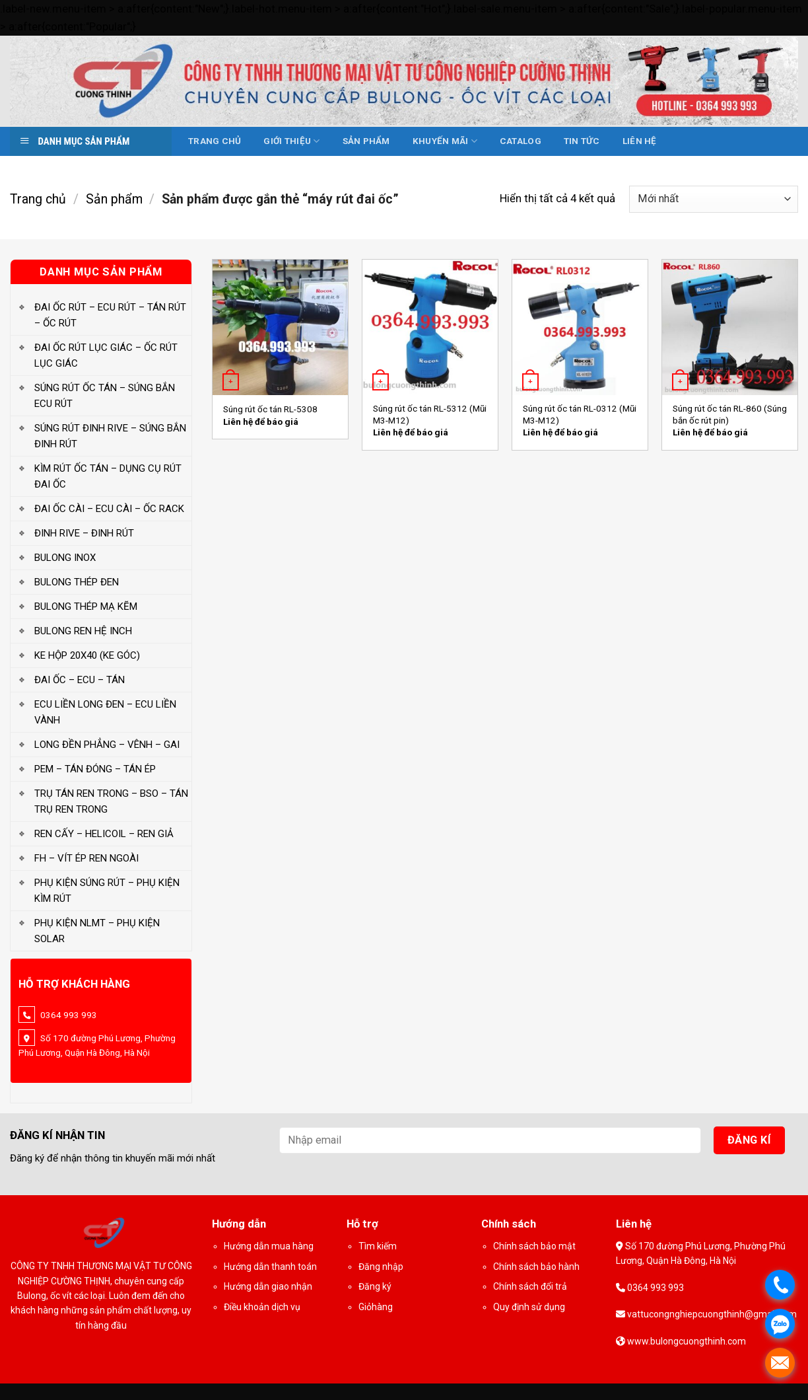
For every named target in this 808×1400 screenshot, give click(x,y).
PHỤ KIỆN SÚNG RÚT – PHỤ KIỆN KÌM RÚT (107, 890)
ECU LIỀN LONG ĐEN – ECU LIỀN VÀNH (105, 712)
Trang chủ (214, 141)
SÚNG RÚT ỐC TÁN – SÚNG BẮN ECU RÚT (104, 396)
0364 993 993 (654, 1287)
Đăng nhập (380, 1266)
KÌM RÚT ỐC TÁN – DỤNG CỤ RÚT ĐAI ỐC (108, 476)
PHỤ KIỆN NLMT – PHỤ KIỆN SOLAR (97, 931)
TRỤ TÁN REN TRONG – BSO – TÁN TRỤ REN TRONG (111, 801)
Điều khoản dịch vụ (262, 1307)
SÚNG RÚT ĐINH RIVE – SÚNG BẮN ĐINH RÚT (110, 436)
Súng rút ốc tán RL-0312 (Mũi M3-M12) (579, 414)
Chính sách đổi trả (530, 1286)
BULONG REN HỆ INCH (83, 631)
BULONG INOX (65, 558)
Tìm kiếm (377, 1246)
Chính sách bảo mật (534, 1246)
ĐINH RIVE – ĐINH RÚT (84, 533)
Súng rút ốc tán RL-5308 (270, 409)
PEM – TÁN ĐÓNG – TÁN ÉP (95, 769)
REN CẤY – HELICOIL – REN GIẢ (104, 834)
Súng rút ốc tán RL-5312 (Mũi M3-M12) (430, 414)
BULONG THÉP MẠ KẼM (85, 606)
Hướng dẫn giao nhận (268, 1286)
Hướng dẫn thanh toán (270, 1266)
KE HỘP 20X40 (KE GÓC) (87, 655)
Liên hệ (640, 141)
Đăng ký (374, 1286)
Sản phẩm (366, 141)
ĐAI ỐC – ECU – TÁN (79, 680)
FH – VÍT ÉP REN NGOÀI (86, 858)
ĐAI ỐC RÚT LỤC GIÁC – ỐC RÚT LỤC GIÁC (106, 355)
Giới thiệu (291, 141)
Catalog (520, 141)
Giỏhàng (375, 1307)
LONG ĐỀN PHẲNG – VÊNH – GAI (107, 745)
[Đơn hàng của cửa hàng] (713, 199)
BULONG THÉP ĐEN (76, 582)
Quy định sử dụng (529, 1307)
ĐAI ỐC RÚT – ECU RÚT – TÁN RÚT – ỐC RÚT (110, 315)
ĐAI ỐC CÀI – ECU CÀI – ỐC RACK (109, 509)
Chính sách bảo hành (536, 1266)
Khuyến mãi (445, 141)
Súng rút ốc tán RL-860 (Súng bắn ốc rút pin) (730, 414)
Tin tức (582, 141)
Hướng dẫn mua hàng (269, 1246)
